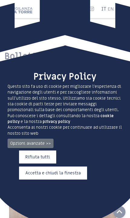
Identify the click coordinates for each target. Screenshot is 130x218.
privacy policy (56, 121)
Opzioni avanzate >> (30, 143)
